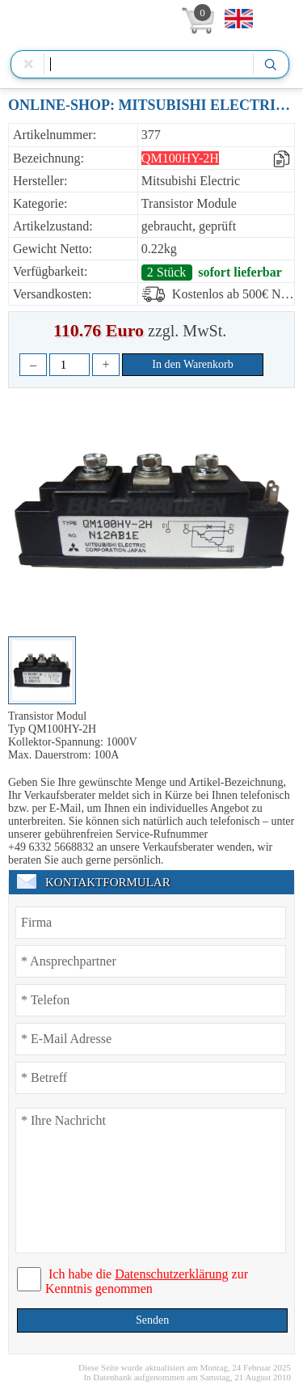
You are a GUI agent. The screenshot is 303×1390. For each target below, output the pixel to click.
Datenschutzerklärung (171, 1274)
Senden (152, 1320)
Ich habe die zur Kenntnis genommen (146, 1281)
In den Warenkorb (192, 364)
